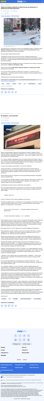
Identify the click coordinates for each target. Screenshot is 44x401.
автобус (14, 83)
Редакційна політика (20, 364)
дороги (8, 83)
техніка (39, 83)
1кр (9, 298)
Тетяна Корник (14, 10)
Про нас (24, 347)
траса (20, 83)
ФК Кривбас (15, 298)
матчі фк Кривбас (37, 298)
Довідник (3, 355)
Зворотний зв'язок (34, 367)
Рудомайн (4, 298)
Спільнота (25, 350)
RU (7, 13)
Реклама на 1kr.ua (34, 364)
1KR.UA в (6, 16)
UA (5, 13)
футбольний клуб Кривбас (26, 298)
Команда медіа (19, 367)
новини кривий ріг (31, 83)
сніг (24, 83)
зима (3, 83)
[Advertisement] (22, 104)
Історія (3, 350)
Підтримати (3, 1)
